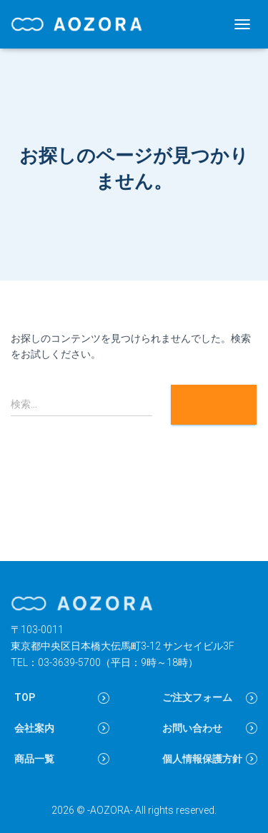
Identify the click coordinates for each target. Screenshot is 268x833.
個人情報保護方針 (202, 758)
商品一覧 (34, 758)
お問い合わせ (192, 728)
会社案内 (34, 728)
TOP (25, 697)
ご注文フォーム (197, 697)
